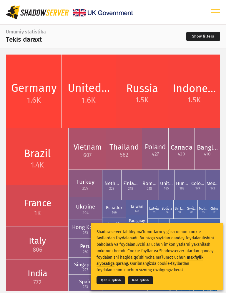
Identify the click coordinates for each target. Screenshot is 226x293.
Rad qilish (140, 280)
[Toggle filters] (203, 36)
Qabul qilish (111, 280)
